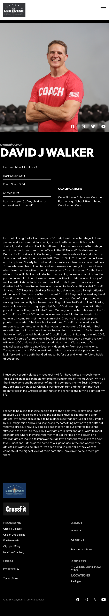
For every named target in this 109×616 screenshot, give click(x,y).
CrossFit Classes (12, 528)
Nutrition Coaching (13, 552)
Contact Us (77, 539)
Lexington (76, 581)
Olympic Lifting (11, 546)
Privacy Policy (11, 568)
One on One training (14, 534)
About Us (76, 530)
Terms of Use (10, 578)
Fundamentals (11, 540)
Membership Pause (81, 549)
